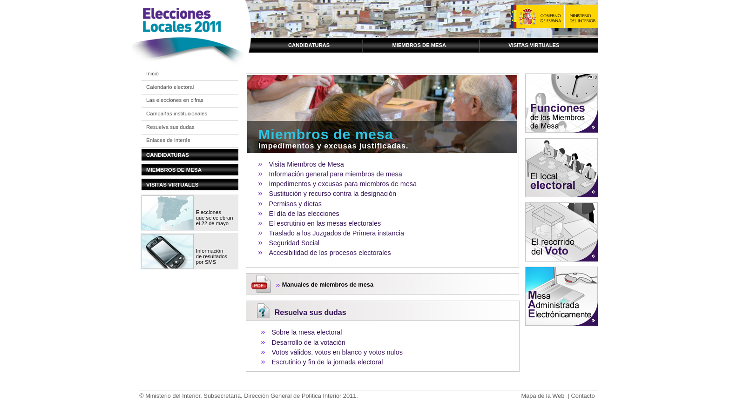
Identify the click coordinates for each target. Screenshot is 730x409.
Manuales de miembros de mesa (327, 284)
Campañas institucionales (176, 113)
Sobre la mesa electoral (306, 332)
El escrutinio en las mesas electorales (325, 223)
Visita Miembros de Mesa (306, 164)
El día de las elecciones (304, 213)
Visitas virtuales (533, 45)
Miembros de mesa (419, 45)
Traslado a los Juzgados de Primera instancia (336, 233)
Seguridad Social (294, 243)
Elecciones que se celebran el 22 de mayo (214, 217)
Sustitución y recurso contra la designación (332, 193)
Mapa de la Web (542, 395)
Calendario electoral (170, 87)
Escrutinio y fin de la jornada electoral (327, 362)
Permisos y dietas (295, 204)
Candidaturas (309, 45)
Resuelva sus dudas (170, 127)
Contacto (583, 395)
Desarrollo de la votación (308, 342)
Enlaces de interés (168, 140)
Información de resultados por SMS (211, 256)
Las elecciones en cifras (174, 100)
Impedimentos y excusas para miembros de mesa (343, 184)
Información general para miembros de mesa (335, 174)
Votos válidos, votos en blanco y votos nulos (337, 352)
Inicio (152, 73)
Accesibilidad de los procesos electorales (330, 252)
